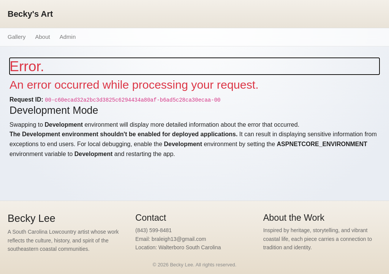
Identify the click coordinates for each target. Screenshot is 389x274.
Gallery (17, 36)
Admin (68, 36)
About (42, 36)
